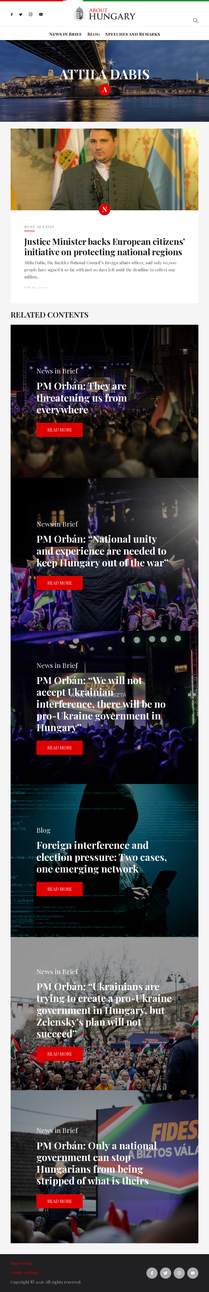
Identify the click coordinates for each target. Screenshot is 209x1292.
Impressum (21, 1263)
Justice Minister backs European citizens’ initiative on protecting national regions (104, 246)
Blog (93, 34)
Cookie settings (25, 1272)
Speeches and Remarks (132, 34)
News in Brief (65, 34)
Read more (59, 430)
